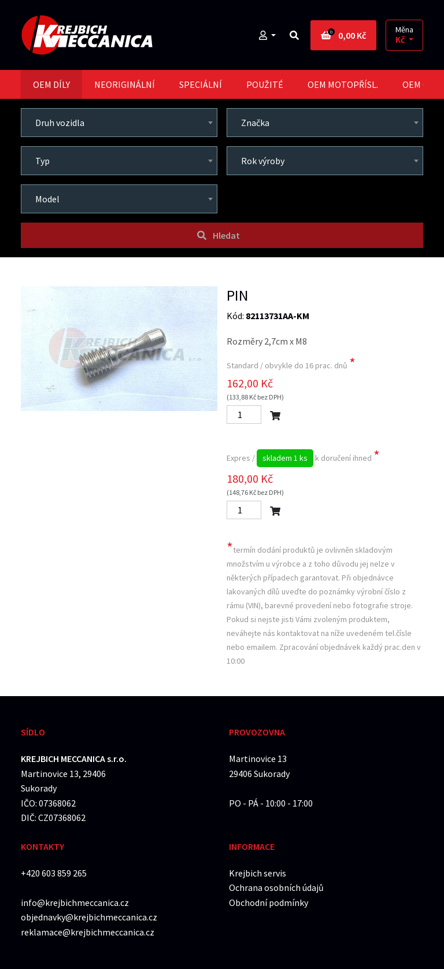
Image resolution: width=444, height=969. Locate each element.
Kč (400, 39)
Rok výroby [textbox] (262, 161)
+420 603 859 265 (54, 873)
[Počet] (244, 414)
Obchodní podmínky (268, 902)
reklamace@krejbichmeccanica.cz (87, 932)
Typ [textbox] (42, 161)
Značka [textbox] (255, 122)
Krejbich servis (257, 873)
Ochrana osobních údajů (276, 887)
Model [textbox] (47, 199)
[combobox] (119, 122)
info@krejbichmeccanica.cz (75, 902)
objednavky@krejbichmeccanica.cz (89, 917)
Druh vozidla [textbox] (59, 122)
